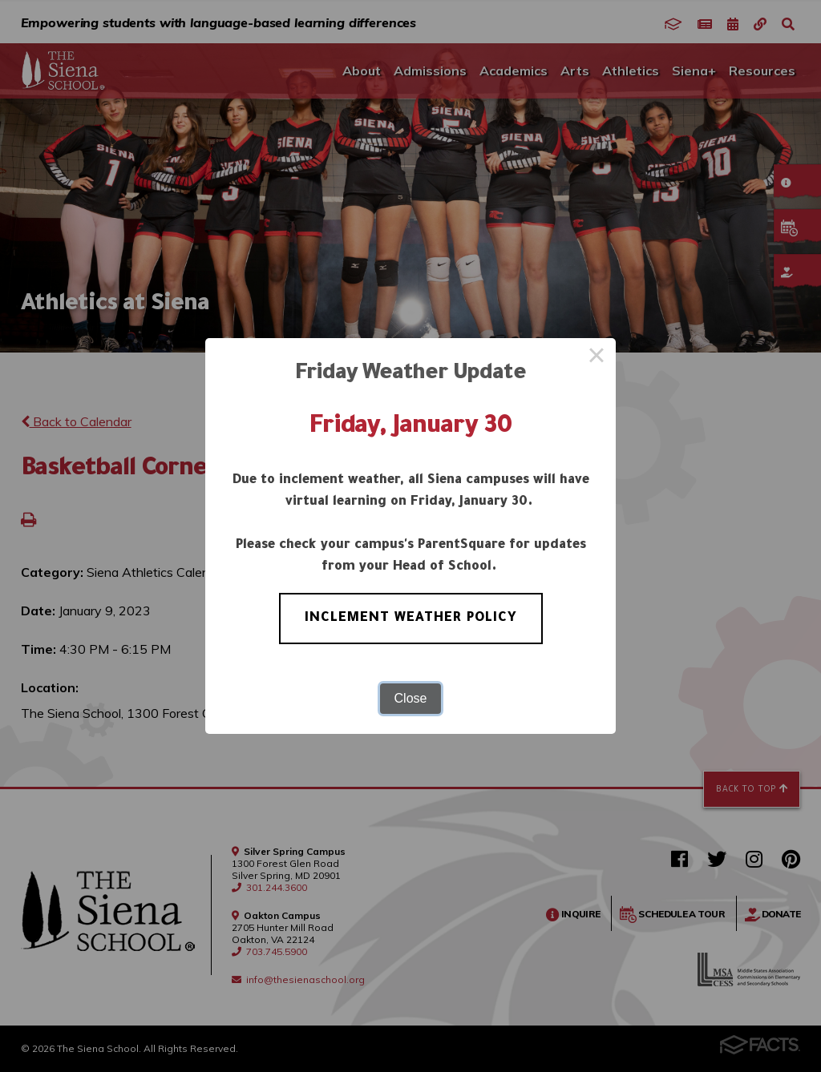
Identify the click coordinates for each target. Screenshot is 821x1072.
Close (410, 698)
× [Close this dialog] (596, 357)
